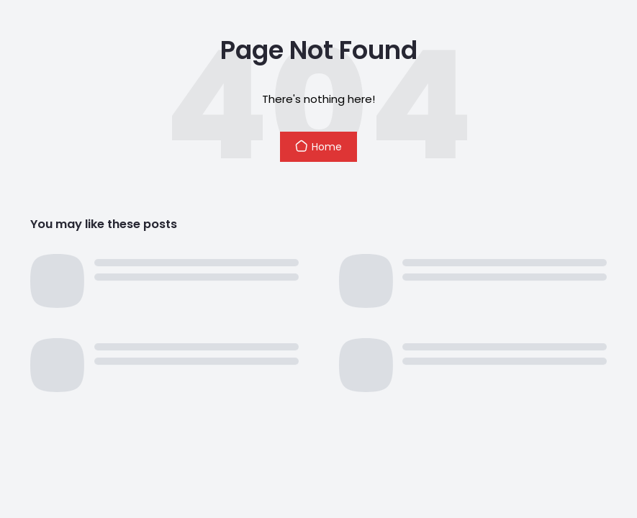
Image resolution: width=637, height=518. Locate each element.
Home (319, 147)
